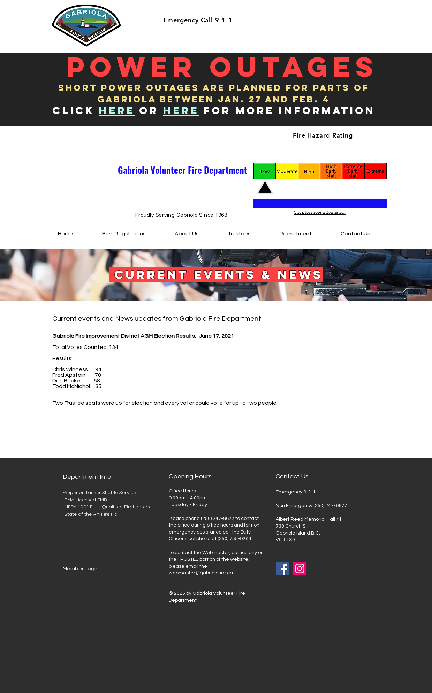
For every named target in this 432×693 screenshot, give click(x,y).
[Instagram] (299, 568)
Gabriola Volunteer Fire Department (182, 169)
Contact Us (292, 476)
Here (181, 110)
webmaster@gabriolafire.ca (201, 572)
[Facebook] (282, 568)
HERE (117, 110)
